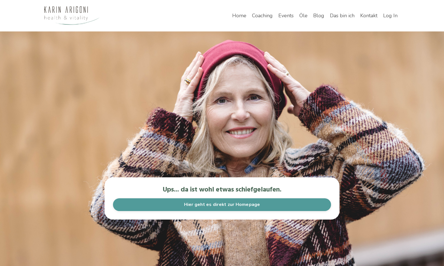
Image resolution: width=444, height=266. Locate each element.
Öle (303, 15)
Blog (318, 15)
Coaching (262, 15)
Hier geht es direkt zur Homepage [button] (222, 204)
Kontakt (368, 15)
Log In (390, 15)
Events (286, 15)
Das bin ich (342, 15)
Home (239, 15)
